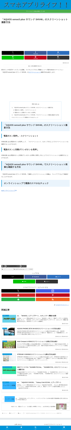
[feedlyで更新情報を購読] (18, 299)
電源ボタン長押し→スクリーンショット (25, 110)
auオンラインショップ (9, 190)
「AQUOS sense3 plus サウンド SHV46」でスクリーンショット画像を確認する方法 (36, 115)
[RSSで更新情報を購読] (53, 299)
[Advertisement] (35, 37)
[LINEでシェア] (13, 58)
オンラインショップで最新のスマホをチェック (25, 117)
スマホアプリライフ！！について (53, 424)
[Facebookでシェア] (35, 53)
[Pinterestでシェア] (35, 58)
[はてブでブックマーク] (58, 53)
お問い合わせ (18, 424)
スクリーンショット (35, 72)
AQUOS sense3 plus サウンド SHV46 (23, 269)
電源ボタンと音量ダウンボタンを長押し (25, 112)
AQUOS (23, 266)
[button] (58, 58)
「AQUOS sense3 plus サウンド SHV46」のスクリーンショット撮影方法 (33, 107)
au (3, 266)
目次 (33, 104)
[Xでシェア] (13, 53)
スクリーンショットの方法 (13, 266)
